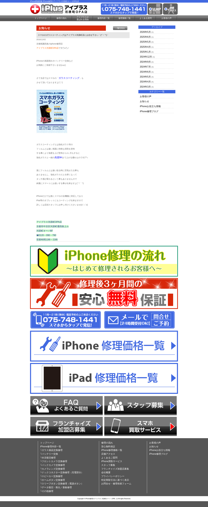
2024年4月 (145, 81)
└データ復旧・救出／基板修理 (56, 487)
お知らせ (144, 101)
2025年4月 (145, 47)
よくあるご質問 (109, 457)
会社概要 (105, 472)
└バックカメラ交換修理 (52, 465)
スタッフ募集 (108, 465)
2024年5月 (145, 76)
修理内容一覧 (103, 18)
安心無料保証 (108, 446)
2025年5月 (145, 42)
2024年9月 (145, 62)
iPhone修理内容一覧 (50, 446)
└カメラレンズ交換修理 (52, 469)
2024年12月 (146, 56)
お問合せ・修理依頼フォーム (116, 483)
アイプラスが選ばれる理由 (83, 18)
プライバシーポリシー (112, 476)
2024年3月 (145, 86)
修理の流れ (61, 18)
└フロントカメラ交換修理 (53, 461)
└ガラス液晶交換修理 (51, 450)
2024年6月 (145, 72)
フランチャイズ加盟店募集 (115, 469)
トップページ (41, 18)
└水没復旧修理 (48, 457)
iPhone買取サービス (111, 461)
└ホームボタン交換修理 (52, 480)
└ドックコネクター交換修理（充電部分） (61, 472)
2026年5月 (145, 32)
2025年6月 (145, 37)
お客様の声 (166, 18)
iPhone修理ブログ (149, 111)
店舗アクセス (108, 454)
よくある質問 (146, 18)
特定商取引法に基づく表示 (115, 480)
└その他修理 (46, 491)
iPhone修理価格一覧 (111, 450)
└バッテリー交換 (49, 454)
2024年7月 (145, 66)
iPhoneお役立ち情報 (150, 106)
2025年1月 (145, 52)
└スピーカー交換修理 (51, 476)
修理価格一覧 (124, 18)
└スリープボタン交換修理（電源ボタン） (61, 483)
